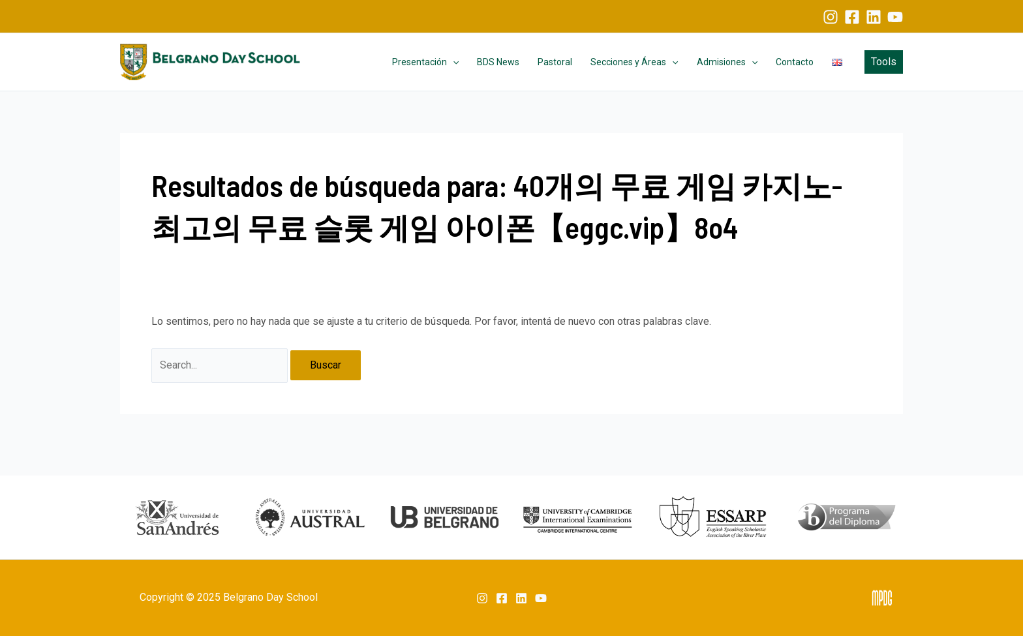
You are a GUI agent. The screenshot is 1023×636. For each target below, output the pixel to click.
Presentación (425, 62)
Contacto (795, 62)
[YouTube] (895, 17)
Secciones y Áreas (634, 62)
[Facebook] (852, 17)
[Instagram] (830, 17)
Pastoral (555, 62)
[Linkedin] (873, 17)
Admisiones (727, 62)
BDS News (498, 62)
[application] (453, 62)
